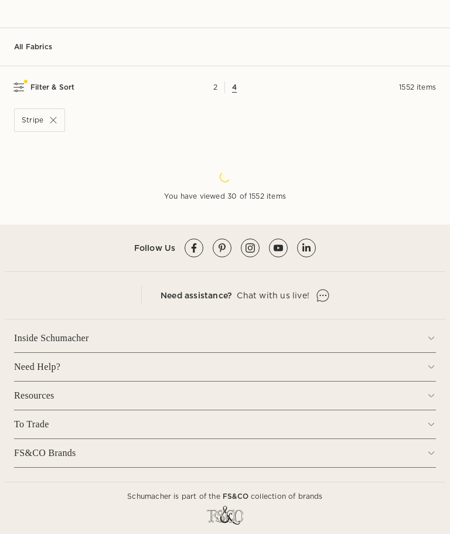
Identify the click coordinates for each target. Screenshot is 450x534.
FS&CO (235, 496)
